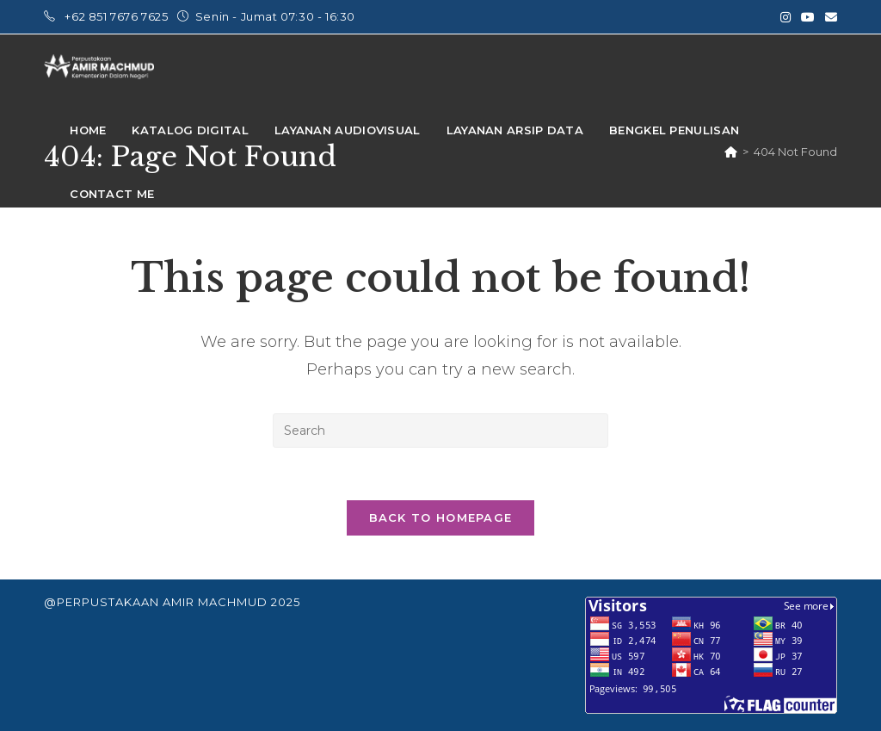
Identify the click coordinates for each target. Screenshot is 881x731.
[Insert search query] (440, 430)
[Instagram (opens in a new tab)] (785, 17)
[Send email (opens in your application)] (828, 17)
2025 (285, 602)
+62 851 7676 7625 (118, 16)
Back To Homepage (441, 517)
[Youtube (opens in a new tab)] (808, 17)
